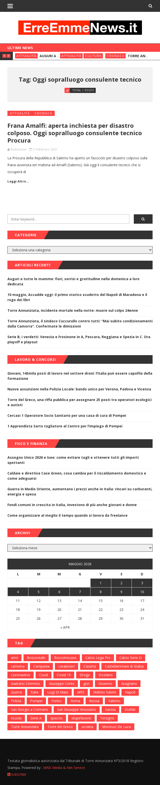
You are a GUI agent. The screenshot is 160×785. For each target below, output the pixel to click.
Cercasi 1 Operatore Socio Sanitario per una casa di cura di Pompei (66, 415)
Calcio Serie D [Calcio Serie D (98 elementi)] (130, 657)
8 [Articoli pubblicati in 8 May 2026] (101, 591)
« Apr (65, 627)
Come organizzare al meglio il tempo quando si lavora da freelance (67, 515)
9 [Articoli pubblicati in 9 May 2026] (121, 591)
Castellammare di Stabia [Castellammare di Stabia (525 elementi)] (124, 666)
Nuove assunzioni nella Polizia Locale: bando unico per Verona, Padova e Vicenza (79, 389)
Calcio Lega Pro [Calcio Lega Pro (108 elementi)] (98, 657)
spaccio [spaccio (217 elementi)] (56, 718)
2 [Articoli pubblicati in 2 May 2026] (121, 583)
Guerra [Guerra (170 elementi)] (16, 692)
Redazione (19, 149)
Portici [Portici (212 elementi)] (56, 700)
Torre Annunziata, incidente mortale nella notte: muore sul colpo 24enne (72, 310)
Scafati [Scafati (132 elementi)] (130, 709)
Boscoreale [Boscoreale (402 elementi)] (36, 657)
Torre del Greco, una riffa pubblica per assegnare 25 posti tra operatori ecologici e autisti (79, 402)
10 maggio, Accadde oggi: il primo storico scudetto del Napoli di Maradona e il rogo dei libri (77, 297)
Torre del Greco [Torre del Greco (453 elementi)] (60, 726)
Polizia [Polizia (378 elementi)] (16, 700)
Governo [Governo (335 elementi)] (105, 683)
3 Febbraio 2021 (45, 149)
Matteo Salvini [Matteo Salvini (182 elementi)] (104, 692)
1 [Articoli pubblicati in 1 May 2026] (101, 583)
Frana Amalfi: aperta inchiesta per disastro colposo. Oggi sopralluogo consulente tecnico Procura (74, 132)
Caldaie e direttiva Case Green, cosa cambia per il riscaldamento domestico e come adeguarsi (76, 476)
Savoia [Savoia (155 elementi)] (110, 709)
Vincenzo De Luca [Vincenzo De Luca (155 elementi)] (116, 726)
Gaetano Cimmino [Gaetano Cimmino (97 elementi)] (25, 683)
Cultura (93, 56)
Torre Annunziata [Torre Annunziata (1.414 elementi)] (25, 726)
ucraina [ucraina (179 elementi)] (87, 726)
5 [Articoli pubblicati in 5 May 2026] (39, 591)
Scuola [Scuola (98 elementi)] (16, 718)
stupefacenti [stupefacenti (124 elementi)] (81, 718)
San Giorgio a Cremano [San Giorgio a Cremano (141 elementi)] (29, 709)
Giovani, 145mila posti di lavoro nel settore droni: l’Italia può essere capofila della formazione (79, 376)
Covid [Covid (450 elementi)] (43, 675)
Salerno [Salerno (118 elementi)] (114, 700)
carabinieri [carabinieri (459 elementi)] (66, 666)
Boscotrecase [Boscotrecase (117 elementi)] (65, 657)
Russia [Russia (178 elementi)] (94, 700)
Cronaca (116, 56)
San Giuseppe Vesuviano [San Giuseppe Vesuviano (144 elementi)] (76, 709)
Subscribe (16, 774)
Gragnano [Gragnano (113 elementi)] (129, 683)
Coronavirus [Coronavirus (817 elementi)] (20, 675)
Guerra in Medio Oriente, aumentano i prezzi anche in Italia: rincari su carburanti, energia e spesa (79, 491)
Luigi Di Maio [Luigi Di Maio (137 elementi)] (57, 692)
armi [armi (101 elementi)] (14, 657)
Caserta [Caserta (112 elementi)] (90, 666)
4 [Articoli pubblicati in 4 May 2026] (18, 591)
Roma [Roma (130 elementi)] (75, 700)
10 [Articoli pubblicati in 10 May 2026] (142, 591)
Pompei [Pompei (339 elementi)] (36, 700)
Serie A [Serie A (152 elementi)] (36, 718)
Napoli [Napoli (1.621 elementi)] (130, 692)
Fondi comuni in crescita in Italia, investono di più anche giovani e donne (72, 504)
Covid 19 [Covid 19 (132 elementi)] (64, 675)
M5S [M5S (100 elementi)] (80, 692)
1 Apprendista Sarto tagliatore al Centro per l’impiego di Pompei (64, 426)
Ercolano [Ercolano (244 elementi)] (106, 675)
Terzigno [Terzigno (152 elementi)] (107, 718)
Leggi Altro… (18, 181)
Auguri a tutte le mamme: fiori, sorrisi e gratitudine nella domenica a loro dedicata (73, 281)
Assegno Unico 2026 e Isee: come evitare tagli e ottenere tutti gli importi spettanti (73, 460)
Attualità (27, 56)
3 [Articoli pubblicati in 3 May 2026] (142, 583)
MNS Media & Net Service (64, 767)
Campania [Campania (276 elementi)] (41, 666)
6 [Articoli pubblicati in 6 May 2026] (59, 591)
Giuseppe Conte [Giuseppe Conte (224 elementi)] (61, 683)
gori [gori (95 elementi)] (86, 683)
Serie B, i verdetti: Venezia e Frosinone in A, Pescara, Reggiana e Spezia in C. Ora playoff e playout (78, 339)
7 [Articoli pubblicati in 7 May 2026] (80, 591)
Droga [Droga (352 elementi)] (85, 675)
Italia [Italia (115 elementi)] (34, 692)
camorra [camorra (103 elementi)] (17, 666)
